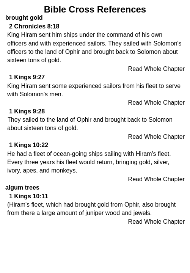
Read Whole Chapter (156, 69)
